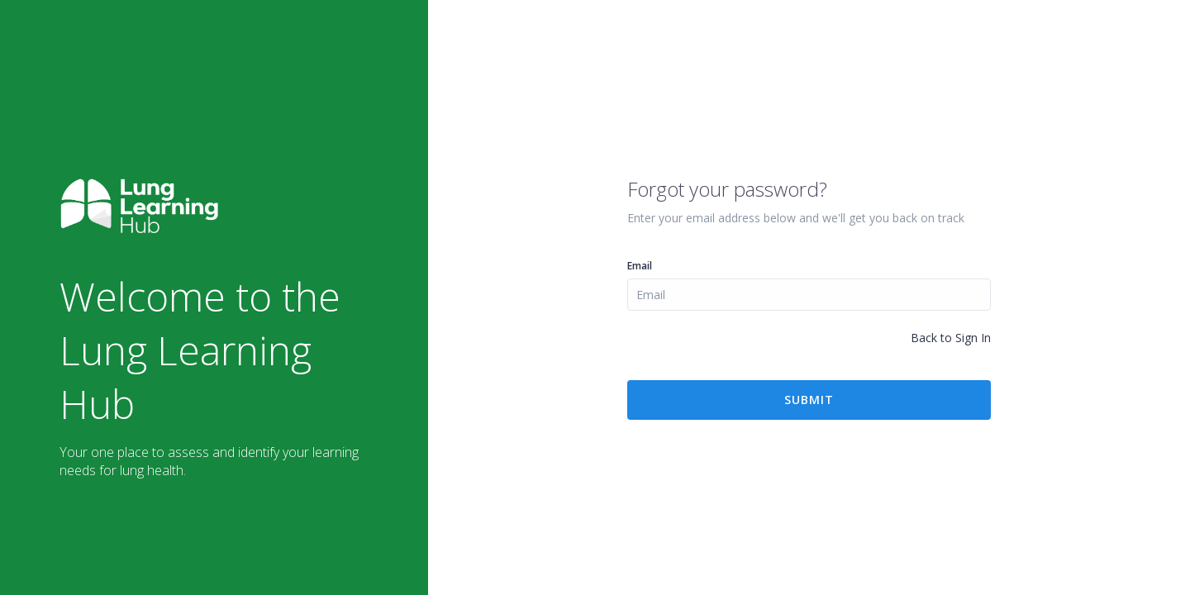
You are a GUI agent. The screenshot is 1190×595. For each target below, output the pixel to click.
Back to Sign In (951, 337)
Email (639, 266)
